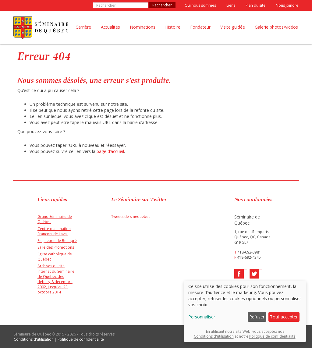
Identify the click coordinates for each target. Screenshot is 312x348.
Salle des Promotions (55, 247)
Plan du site (255, 5)
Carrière (83, 27)
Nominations (142, 27)
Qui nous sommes (200, 5)
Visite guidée (232, 27)
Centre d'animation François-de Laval (54, 231)
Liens (230, 5)
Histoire (172, 27)
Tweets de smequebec (130, 216)
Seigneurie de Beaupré (57, 240)
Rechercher (162, 5)
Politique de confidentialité (81, 339)
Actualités (110, 27)
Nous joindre (287, 5)
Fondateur (200, 27)
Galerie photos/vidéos (276, 27)
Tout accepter (284, 317)
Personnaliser (201, 317)
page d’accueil (110, 151)
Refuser (256, 317)
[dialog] (245, 311)
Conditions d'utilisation (34, 339)
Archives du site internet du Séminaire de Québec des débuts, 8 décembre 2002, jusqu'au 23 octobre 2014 (55, 279)
